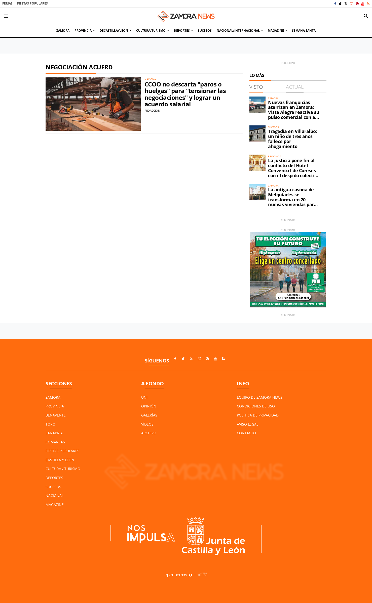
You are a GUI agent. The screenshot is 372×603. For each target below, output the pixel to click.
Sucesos (53, 486)
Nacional (54, 495)
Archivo (148, 433)
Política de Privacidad (258, 415)
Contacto (246, 433)
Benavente (56, 415)
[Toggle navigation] (6, 16)
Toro (50, 424)
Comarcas (55, 442)
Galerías (149, 415)
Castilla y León (60, 459)
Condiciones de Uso (256, 406)
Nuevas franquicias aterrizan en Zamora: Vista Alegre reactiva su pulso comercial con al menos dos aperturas (293, 112)
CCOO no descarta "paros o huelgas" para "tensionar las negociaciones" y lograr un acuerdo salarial (185, 94)
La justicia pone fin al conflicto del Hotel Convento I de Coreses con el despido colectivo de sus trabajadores (293, 170)
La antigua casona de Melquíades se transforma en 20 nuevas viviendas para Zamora (292, 199)
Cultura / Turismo (63, 468)
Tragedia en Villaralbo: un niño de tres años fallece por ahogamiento (292, 138)
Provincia (55, 406)
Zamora (53, 397)
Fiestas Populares (32, 3)
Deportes (54, 477)
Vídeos (147, 424)
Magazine (55, 504)
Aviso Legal (247, 424)
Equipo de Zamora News (259, 397)
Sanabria (54, 433)
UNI (144, 397)
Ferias (7, 3)
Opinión (148, 406)
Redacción (152, 110)
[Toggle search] (366, 16)
